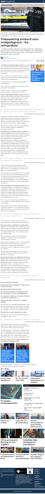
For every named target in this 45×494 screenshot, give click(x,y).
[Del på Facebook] (38, 61)
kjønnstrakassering (6, 364)
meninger (21, 366)
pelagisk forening (25, 364)
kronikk (34, 364)
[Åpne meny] (43, 1)
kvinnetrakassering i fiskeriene (9, 366)
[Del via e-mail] (43, 61)
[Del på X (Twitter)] (39, 61)
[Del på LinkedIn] (41, 61)
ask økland (16, 364)
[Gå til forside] (8, 1)
